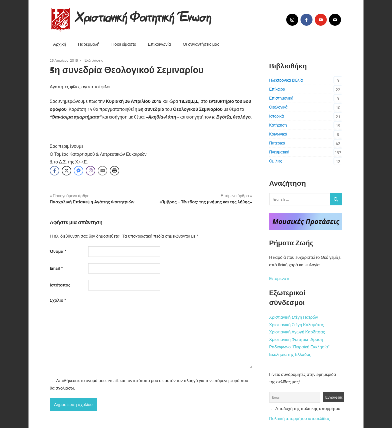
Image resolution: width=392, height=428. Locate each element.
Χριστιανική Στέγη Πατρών (293, 317)
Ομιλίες (275, 161)
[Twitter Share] (66, 170)
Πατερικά (277, 143)
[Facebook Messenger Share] (78, 170)
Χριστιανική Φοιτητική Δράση (296, 339)
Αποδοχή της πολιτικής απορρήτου (305, 408)
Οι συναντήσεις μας (201, 44)
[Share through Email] (102, 170)
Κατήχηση (278, 125)
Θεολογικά (278, 107)
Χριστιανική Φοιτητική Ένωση (143, 15)
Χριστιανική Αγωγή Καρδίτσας (297, 332)
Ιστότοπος (60, 285)
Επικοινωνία (159, 44)
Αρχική (59, 44)
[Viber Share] (90, 170)
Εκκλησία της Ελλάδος (290, 354)
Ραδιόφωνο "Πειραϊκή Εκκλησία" (299, 347)
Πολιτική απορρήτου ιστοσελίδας (299, 418)
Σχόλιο (58, 300)
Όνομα (58, 251)
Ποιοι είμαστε (123, 44)
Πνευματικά (279, 152)
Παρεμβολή (89, 44)
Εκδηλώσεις (93, 60)
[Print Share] (114, 170)
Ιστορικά (276, 116)
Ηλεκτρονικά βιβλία (286, 80)
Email (56, 268)
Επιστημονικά (281, 98)
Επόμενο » (279, 278)
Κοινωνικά (278, 134)
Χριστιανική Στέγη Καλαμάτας (296, 324)
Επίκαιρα (277, 89)
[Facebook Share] (54, 170)
